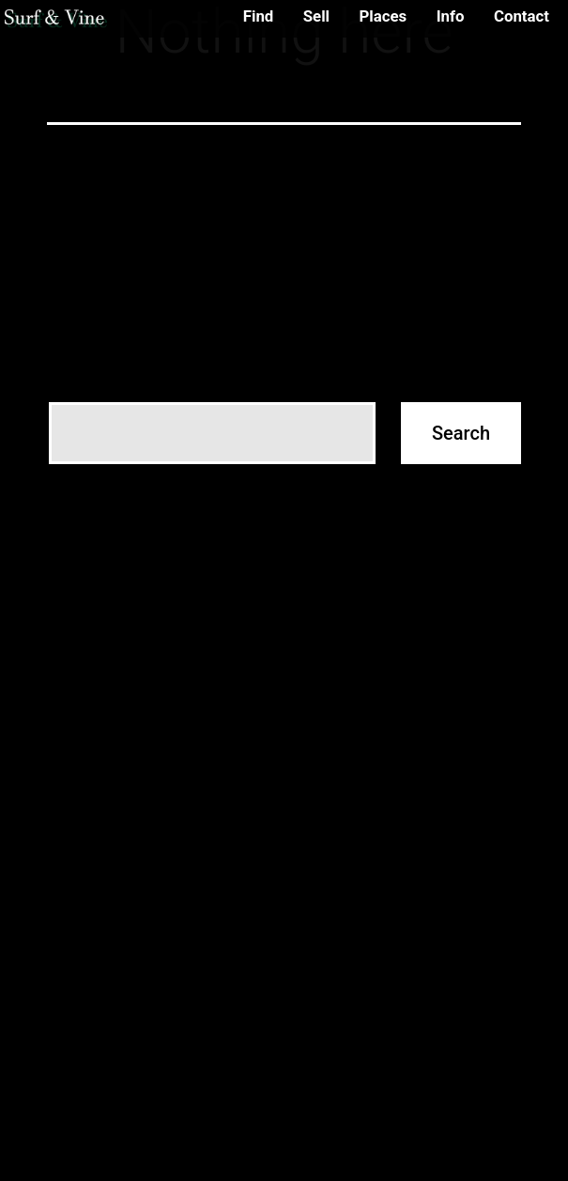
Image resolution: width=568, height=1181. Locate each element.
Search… (78, 374)
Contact (521, 16)
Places (383, 16)
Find (258, 16)
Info (451, 16)
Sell (316, 16)
